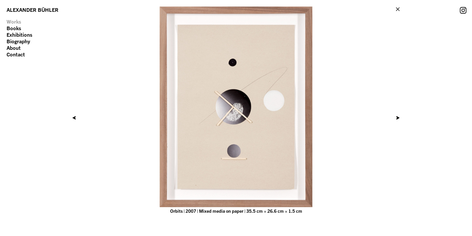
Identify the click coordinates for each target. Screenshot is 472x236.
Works (14, 21)
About (14, 48)
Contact (16, 54)
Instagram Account (463, 10)
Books (14, 28)
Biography (18, 41)
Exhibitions (19, 34)
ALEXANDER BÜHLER (32, 10)
